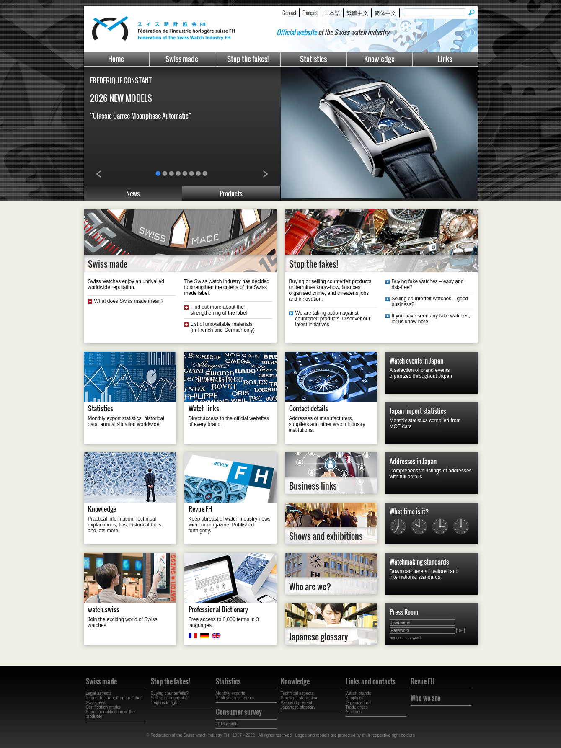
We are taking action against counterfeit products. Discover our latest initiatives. (332, 319)
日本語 (332, 12)
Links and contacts (371, 681)
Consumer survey (239, 712)
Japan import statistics (418, 410)
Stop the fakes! (248, 59)
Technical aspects (297, 693)
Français (310, 12)
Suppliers (354, 698)
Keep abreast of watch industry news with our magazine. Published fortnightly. (230, 525)
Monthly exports (231, 693)
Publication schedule (235, 698)
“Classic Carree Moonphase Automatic (140, 116)
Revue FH (200, 509)
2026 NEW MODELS (121, 98)
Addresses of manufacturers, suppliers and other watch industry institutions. (327, 424)
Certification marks (103, 707)
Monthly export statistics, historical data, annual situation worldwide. (126, 421)
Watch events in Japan (416, 360)
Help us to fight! (165, 702)
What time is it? (409, 511)
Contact (289, 12)
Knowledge (379, 59)
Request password (405, 638)
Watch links (204, 408)
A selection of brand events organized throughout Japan (421, 373)
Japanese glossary (318, 636)
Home (116, 59)
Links (445, 59)
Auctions (354, 711)
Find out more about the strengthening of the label (219, 310)
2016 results (227, 724)
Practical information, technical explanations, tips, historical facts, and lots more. (125, 525)
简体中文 (385, 12)
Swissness (96, 702)
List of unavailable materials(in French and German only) (223, 327)
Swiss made (181, 59)
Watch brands (358, 693)
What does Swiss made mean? (128, 301)
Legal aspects (99, 693)
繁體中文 (357, 12)
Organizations (359, 702)
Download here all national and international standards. (424, 574)
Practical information (300, 698)
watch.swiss (103, 609)
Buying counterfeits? (170, 693)
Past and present (297, 702)
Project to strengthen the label (114, 698)
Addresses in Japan (413, 461)
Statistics (313, 59)
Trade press (357, 707)
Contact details (308, 408)
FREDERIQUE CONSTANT (121, 80)
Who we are (425, 698)
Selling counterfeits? (170, 698)
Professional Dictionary (218, 609)
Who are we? (310, 586)
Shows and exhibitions (326, 536)
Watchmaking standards (419, 561)
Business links (313, 486)
